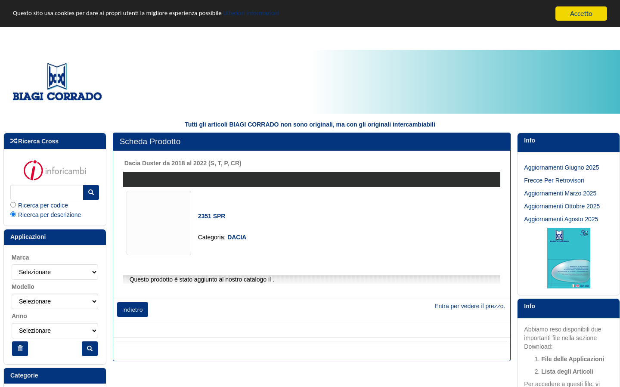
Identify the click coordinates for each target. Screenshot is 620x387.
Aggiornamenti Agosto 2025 (561, 219)
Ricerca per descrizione (49, 214)
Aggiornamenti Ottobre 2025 (562, 206)
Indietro (132, 309)
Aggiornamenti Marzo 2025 (560, 193)
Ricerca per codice (43, 205)
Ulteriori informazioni (283, 14)
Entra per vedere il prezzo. (469, 306)
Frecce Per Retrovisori (554, 180)
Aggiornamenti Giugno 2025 (561, 167)
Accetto (581, 13)
